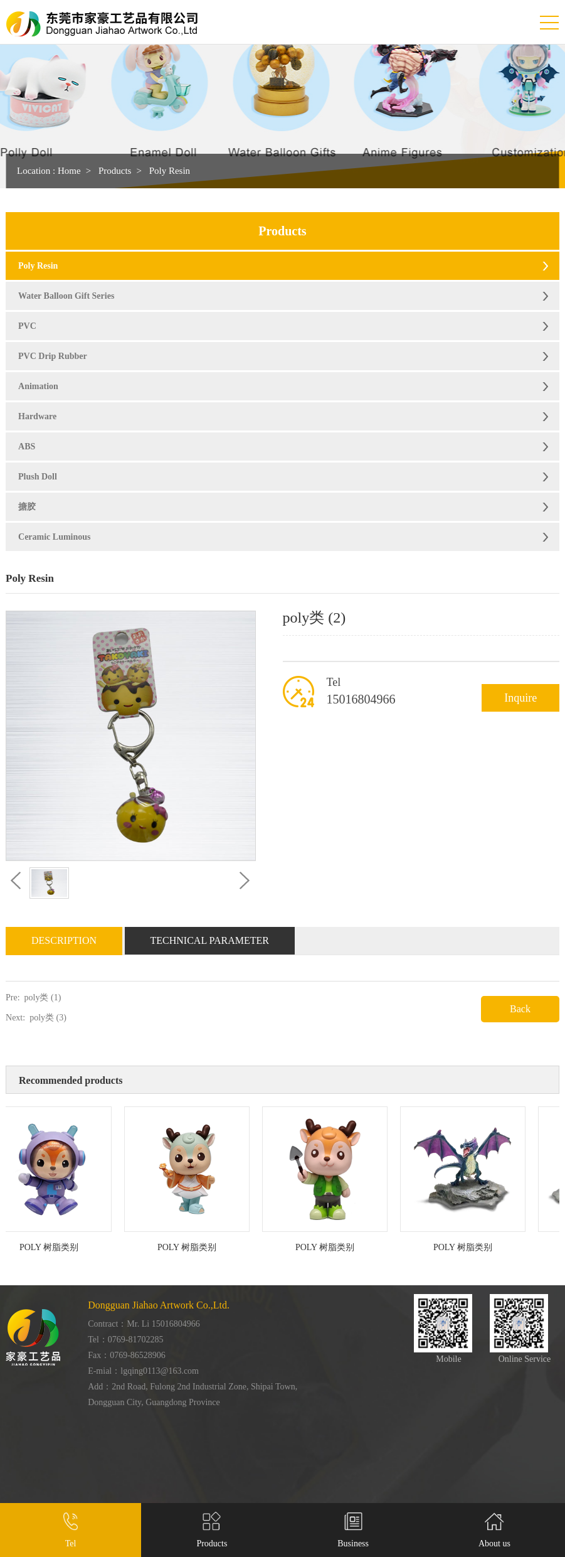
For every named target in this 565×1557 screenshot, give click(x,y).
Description (64, 940)
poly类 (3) (47, 1017)
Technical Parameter (210, 940)
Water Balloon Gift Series (66, 296)
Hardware (37, 416)
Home (69, 171)
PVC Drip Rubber (52, 356)
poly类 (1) (42, 997)
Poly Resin (169, 171)
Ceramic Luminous (54, 537)
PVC (27, 326)
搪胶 (27, 506)
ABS (26, 446)
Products (115, 171)
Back (520, 1008)
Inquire (520, 698)
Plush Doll (37, 476)
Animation (38, 386)
